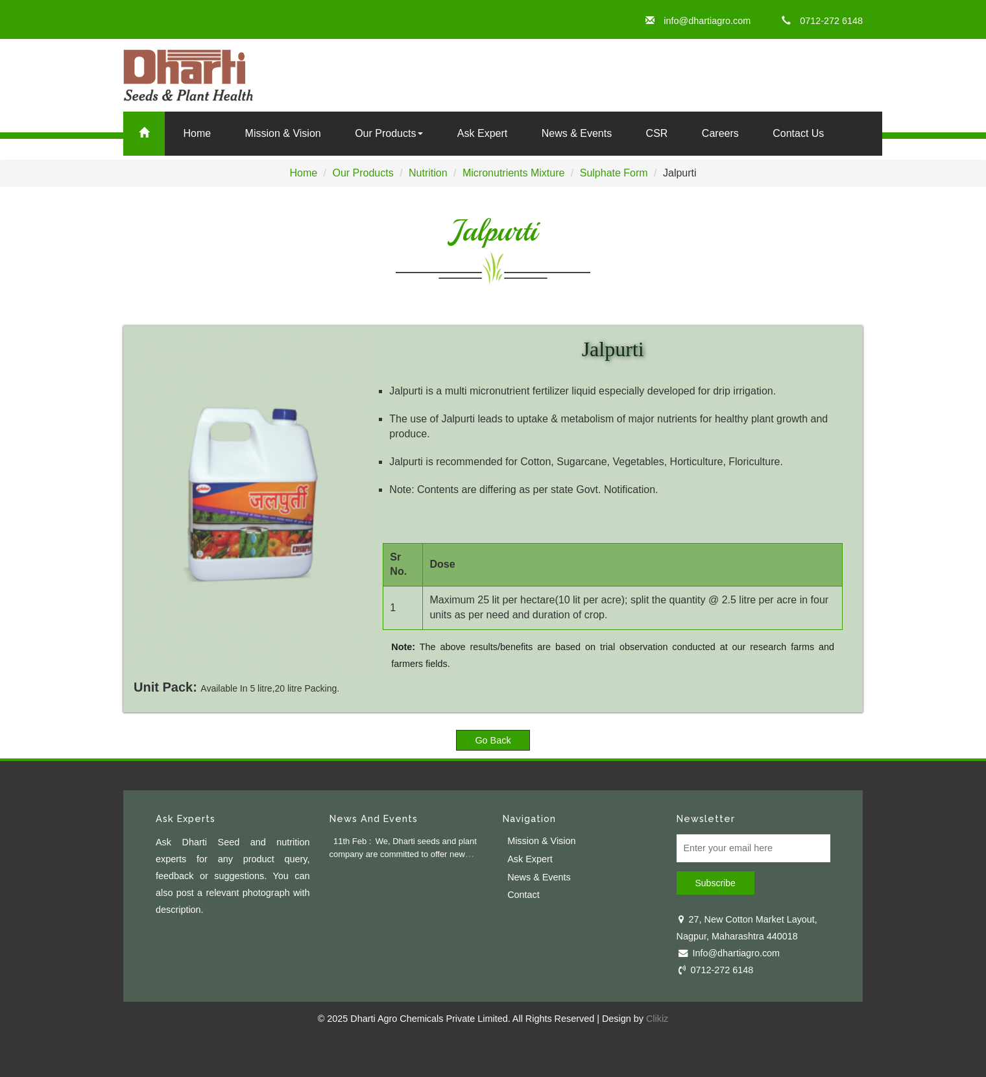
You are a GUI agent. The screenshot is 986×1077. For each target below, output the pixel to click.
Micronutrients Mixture (513, 172)
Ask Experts (185, 818)
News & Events (577, 133)
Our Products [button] (389, 133)
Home (197, 133)
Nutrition (428, 172)
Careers (720, 133)
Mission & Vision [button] (283, 133)
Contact (523, 894)
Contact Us (798, 133)
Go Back (493, 740)
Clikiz (657, 1018)
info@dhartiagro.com (698, 21)
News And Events (374, 818)
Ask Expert (482, 133)
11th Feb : (352, 841)
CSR (657, 133)
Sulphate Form (614, 172)
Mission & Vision (541, 841)
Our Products (362, 172)
